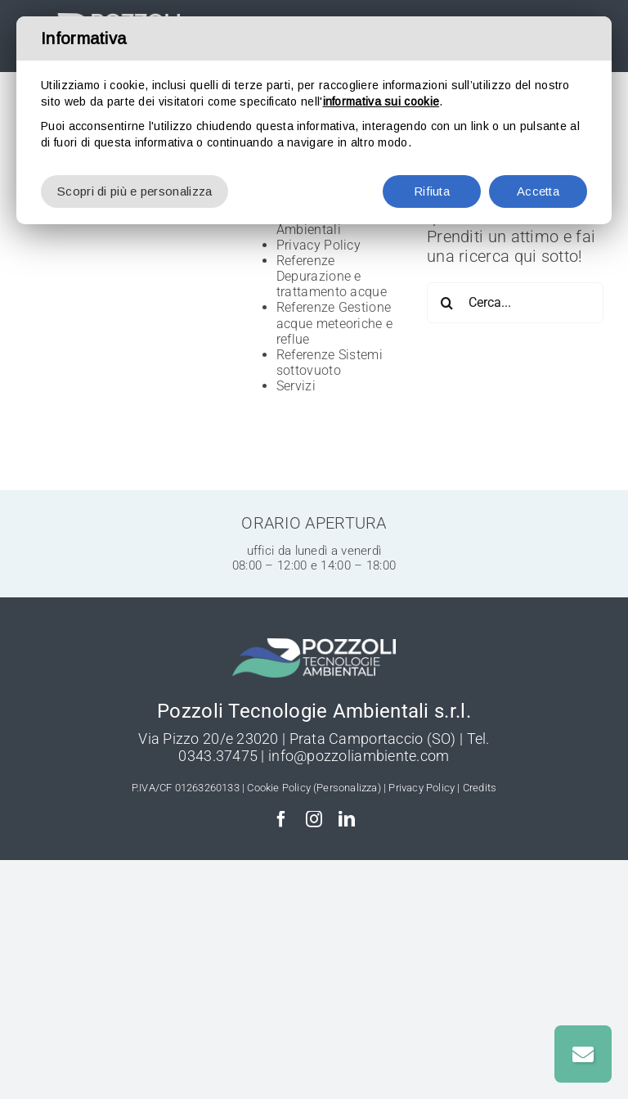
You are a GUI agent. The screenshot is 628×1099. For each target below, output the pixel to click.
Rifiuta (432, 191)
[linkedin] (347, 819)
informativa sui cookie (381, 101)
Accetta (538, 191)
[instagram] (314, 819)
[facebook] (281, 819)
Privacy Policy (318, 245)
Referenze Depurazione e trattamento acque (331, 276)
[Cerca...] (515, 302)
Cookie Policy (279, 787)
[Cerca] (447, 302)
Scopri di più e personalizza (134, 191)
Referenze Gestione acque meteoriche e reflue (334, 323)
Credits (479, 787)
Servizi (296, 386)
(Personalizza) (347, 787)
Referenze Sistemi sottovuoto (329, 362)
